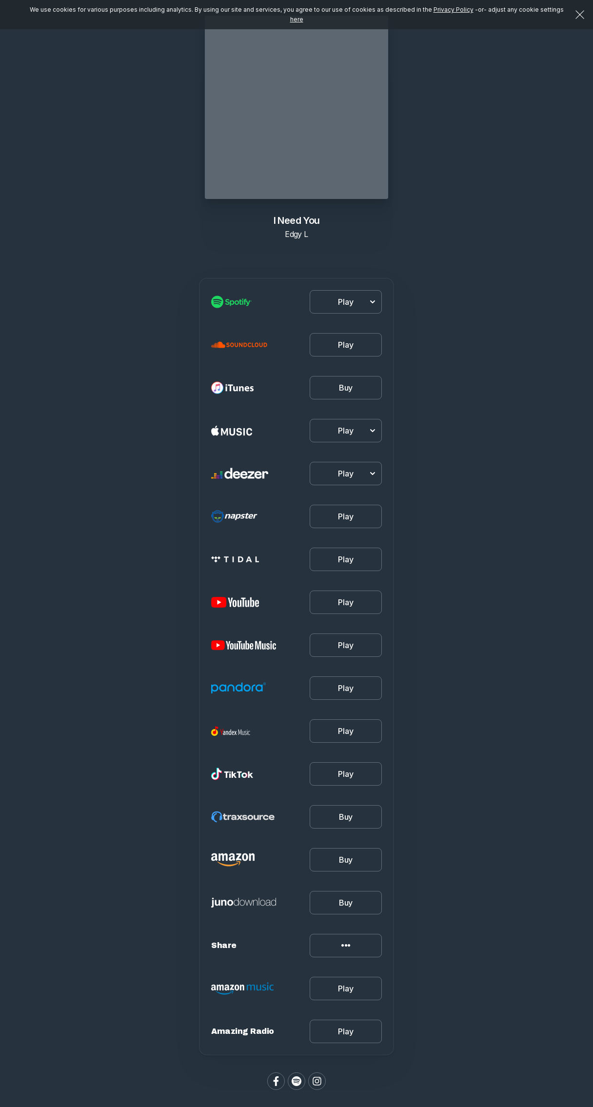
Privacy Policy (454, 9)
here (296, 19)
